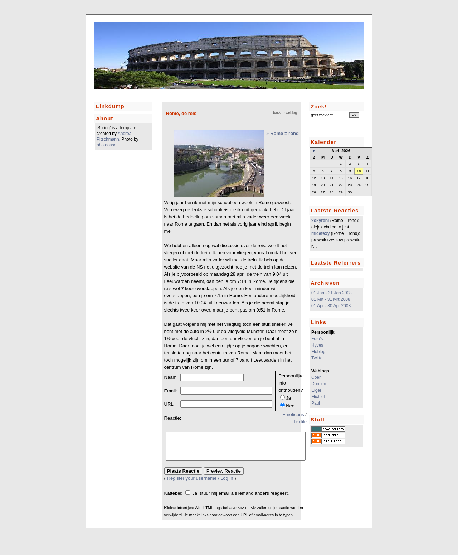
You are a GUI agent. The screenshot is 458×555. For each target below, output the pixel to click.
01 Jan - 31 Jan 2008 (331, 292)
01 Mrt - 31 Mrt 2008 (330, 299)
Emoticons (293, 414)
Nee (290, 406)
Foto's (317, 338)
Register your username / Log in (200, 483)
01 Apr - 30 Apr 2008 (331, 305)
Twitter (317, 358)
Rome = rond (284, 133)
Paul (315, 403)
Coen (316, 377)
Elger (316, 390)
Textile (300, 421)
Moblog (318, 351)
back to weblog (285, 113)
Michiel (318, 396)
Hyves (317, 345)
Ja (288, 398)
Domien (318, 383)
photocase (106, 145)
